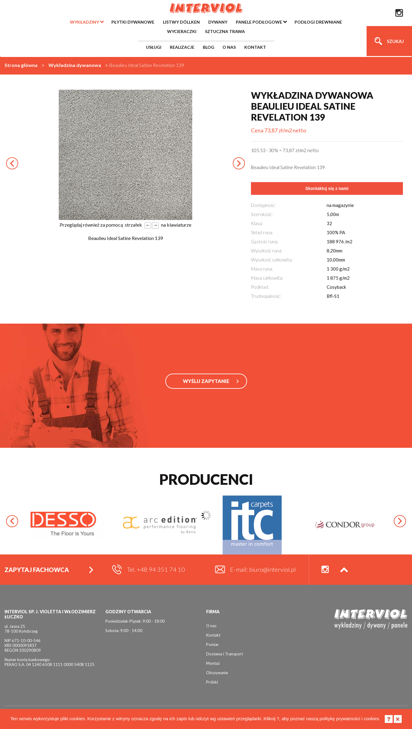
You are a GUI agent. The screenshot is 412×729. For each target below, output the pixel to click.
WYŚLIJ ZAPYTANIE (206, 381)
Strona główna (21, 65)
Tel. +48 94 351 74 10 (156, 569)
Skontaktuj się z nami (326, 188)
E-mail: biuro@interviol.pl (263, 569)
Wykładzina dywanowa (74, 65)
